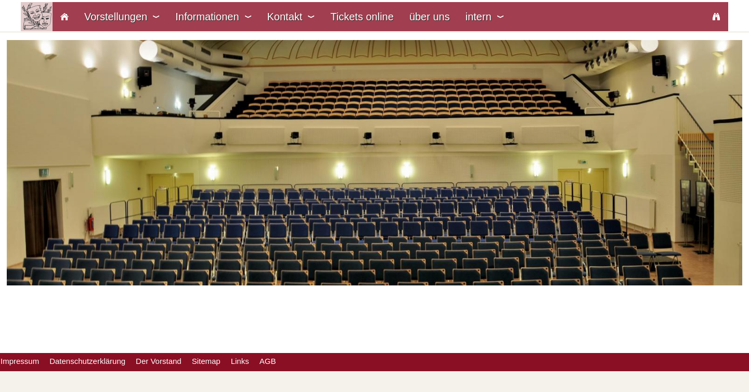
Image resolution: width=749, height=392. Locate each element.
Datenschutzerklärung (87, 361)
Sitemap (206, 361)
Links (240, 361)
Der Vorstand (159, 361)
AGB (268, 361)
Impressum (20, 361)
